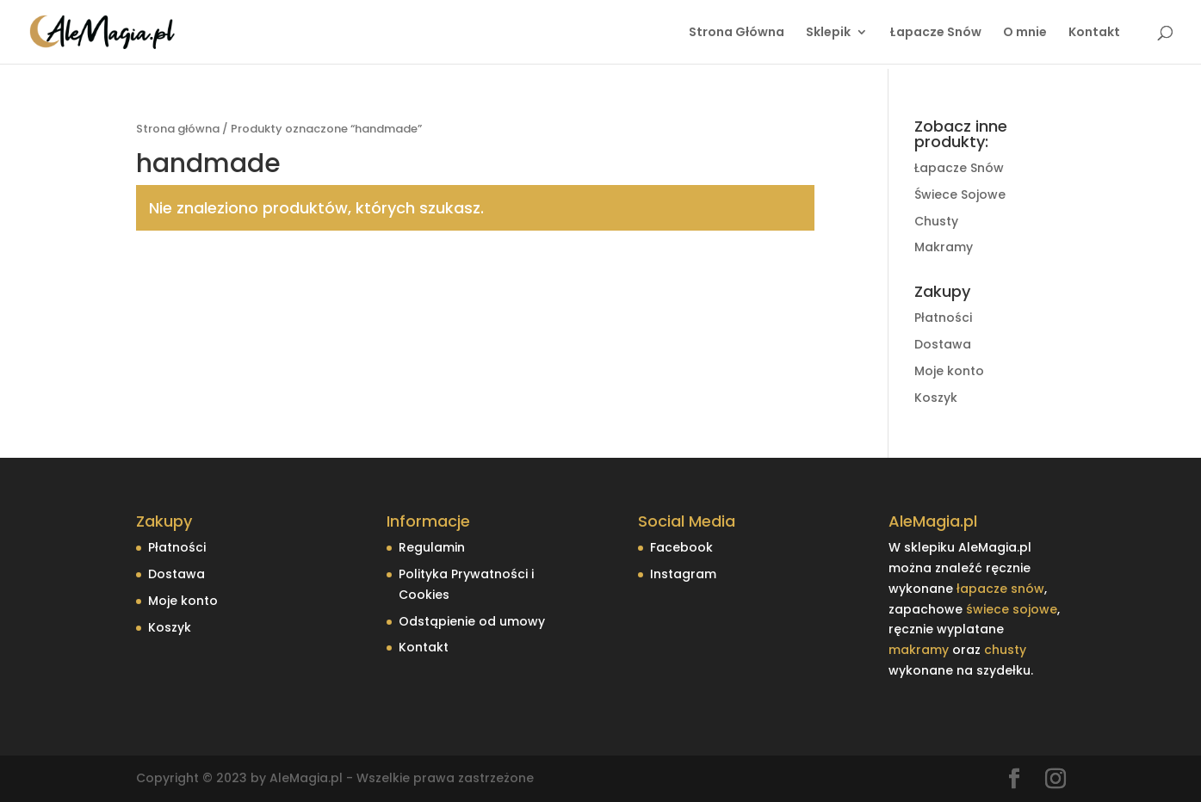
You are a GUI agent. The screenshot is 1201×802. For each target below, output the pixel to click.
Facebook (681, 547)
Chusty (936, 221)
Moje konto (949, 370)
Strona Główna (734, 33)
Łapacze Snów (935, 33)
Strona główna (178, 128)
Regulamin (432, 547)
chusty (1005, 649)
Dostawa (942, 344)
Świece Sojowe (960, 194)
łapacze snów (1000, 588)
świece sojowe (1011, 609)
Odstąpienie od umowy (472, 621)
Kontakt (1094, 33)
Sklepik (828, 33)
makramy (918, 649)
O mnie (1025, 33)
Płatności (943, 317)
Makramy (943, 247)
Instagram (683, 574)
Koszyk (935, 397)
